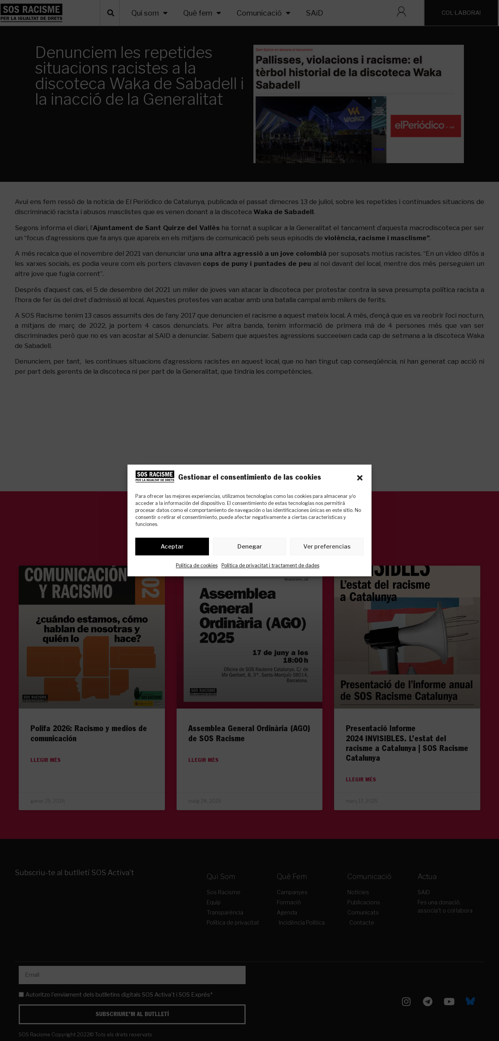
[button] (360, 478)
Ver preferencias (326, 546)
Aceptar (172, 546)
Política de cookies (197, 566)
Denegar (249, 546)
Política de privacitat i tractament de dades (270, 566)
